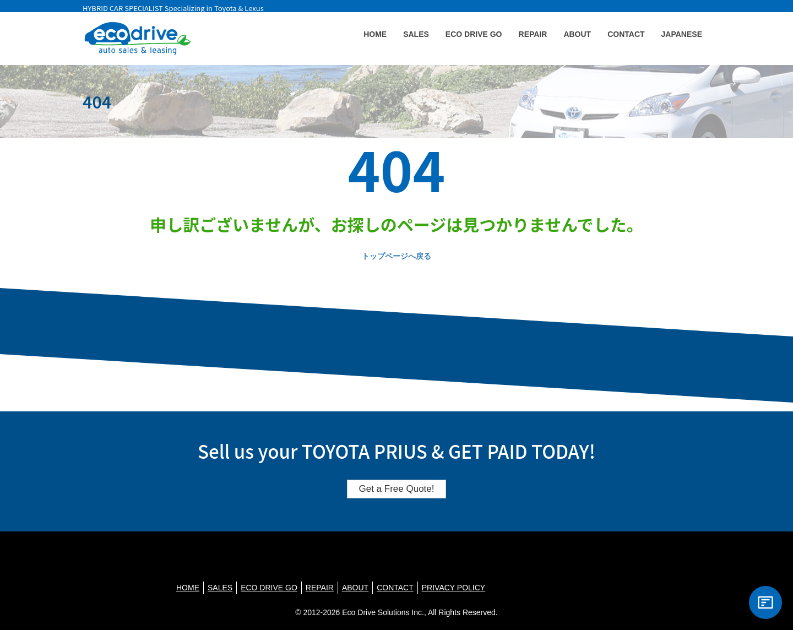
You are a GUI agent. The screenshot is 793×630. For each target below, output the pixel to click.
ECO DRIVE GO (474, 34)
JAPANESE (681, 34)
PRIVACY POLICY (453, 587)
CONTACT (625, 34)
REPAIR (533, 34)
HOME (375, 34)
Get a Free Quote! (396, 489)
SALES (416, 34)
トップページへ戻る (396, 256)
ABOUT (577, 34)
